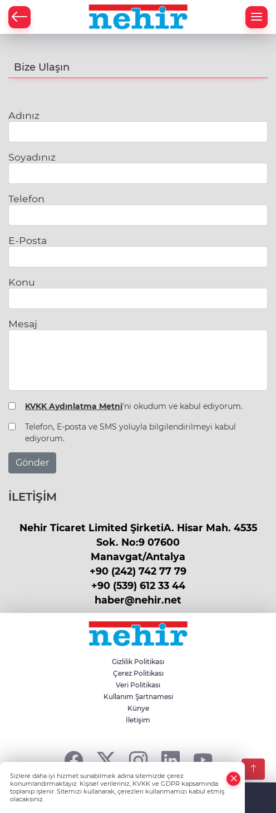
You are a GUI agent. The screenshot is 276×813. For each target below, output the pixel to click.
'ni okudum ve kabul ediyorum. (134, 406)
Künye (138, 708)
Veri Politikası (138, 685)
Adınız (24, 115)
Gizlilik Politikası (138, 661)
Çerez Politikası (138, 673)
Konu (21, 282)
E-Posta (27, 240)
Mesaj (22, 324)
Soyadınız (32, 157)
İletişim (138, 720)
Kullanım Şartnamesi (138, 696)
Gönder (32, 462)
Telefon (26, 199)
